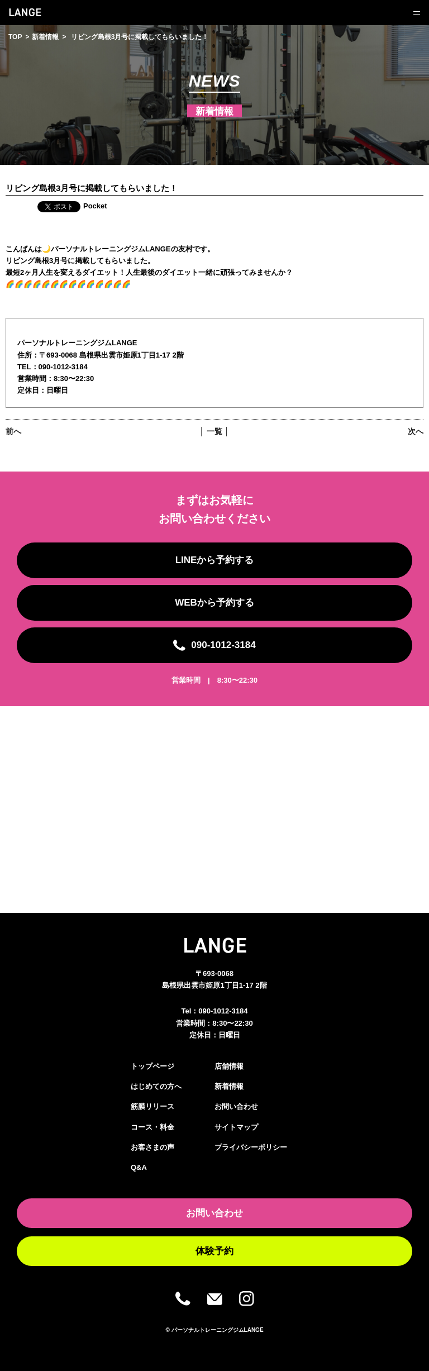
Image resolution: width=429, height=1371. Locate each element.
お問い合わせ (236, 1106)
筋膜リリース (152, 1106)
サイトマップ (236, 1127)
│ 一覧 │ (214, 431)
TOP (15, 37)
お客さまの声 (152, 1147)
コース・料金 (152, 1127)
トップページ (152, 1066)
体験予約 (214, 1251)
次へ (415, 431)
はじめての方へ (156, 1086)
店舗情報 (229, 1066)
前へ (13, 431)
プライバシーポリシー (250, 1147)
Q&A (139, 1167)
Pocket (95, 206)
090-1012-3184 (222, 1011)
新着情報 (45, 37)
